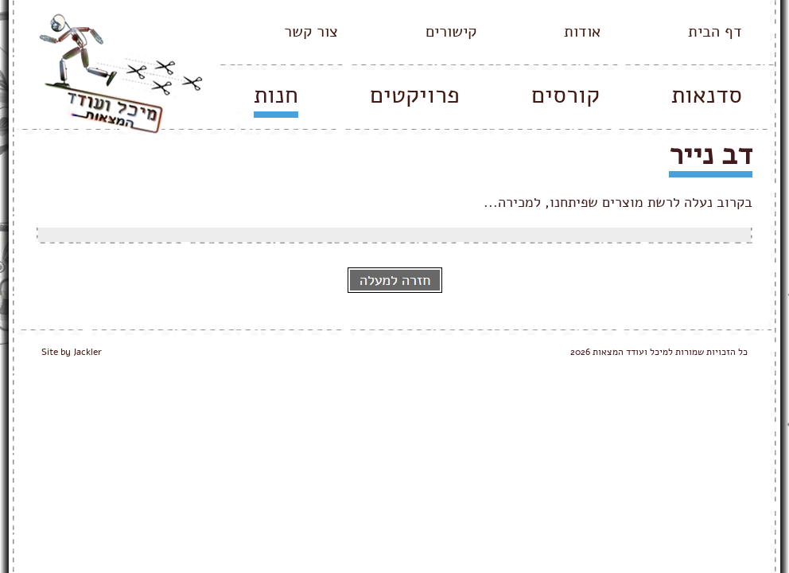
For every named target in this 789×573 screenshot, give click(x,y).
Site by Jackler (71, 351)
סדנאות (706, 95)
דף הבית (715, 31)
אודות (582, 31)
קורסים (565, 95)
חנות (276, 95)
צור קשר (311, 31)
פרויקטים (415, 95)
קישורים (451, 31)
